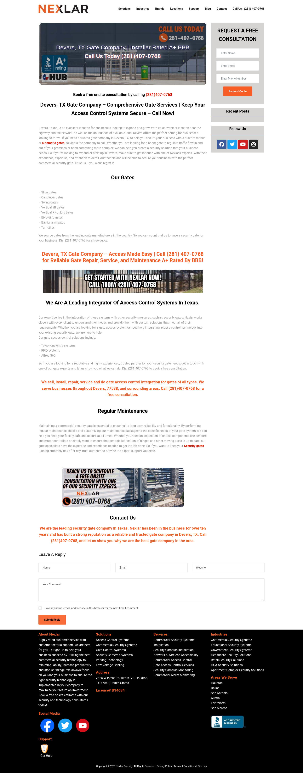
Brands (159, 8)
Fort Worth (218, 703)
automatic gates (53, 143)
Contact (222, 8)
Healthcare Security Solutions (231, 655)
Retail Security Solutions (227, 660)
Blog (208, 8)
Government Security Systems (231, 650)
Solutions (124, 8)
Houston (217, 683)
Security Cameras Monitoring (173, 670)
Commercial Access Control (172, 660)
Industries (143, 8)
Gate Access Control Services (173, 665)
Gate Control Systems (111, 650)
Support (194, 8)
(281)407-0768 (159, 94)
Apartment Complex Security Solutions (237, 670)
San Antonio (219, 693)
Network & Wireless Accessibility (175, 655)
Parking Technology (109, 660)
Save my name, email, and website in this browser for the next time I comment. (92, 608)
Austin (215, 698)
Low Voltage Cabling (110, 665)
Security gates (194, 446)
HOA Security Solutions (227, 665)
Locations (176, 8)
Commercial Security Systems (116, 645)
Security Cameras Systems (114, 655)
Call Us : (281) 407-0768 (249, 8)
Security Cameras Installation (173, 650)
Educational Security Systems (231, 645)
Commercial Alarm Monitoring (174, 675)
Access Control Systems (112, 640)
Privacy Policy (164, 766)
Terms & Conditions (185, 766)
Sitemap (202, 766)
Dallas (215, 688)
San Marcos (219, 708)
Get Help (46, 756)
